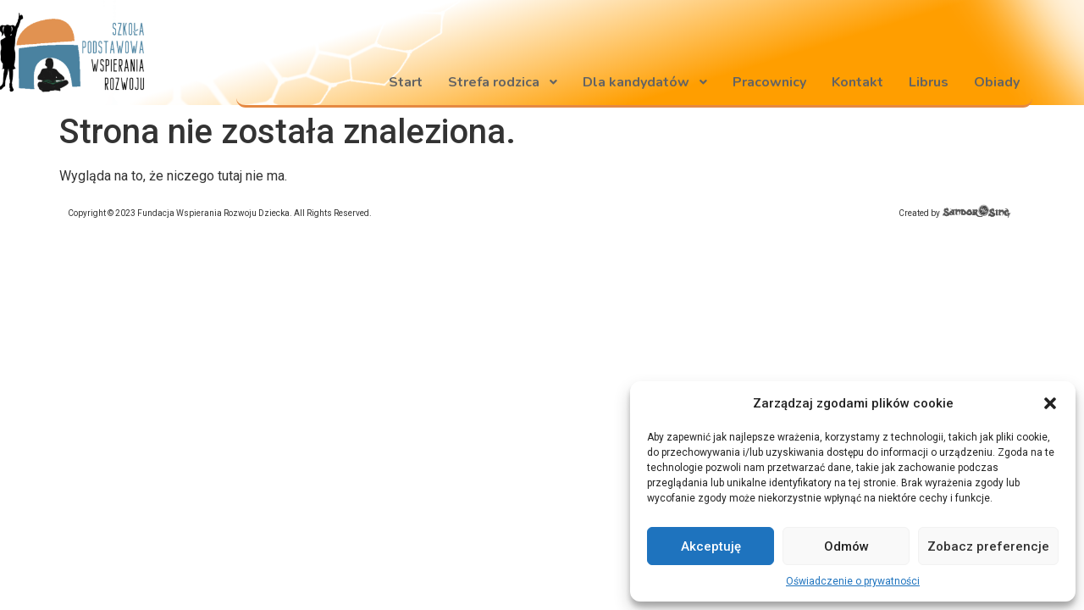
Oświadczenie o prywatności (853, 581)
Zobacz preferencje (988, 546)
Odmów (846, 546)
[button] (1050, 403)
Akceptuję (711, 546)
